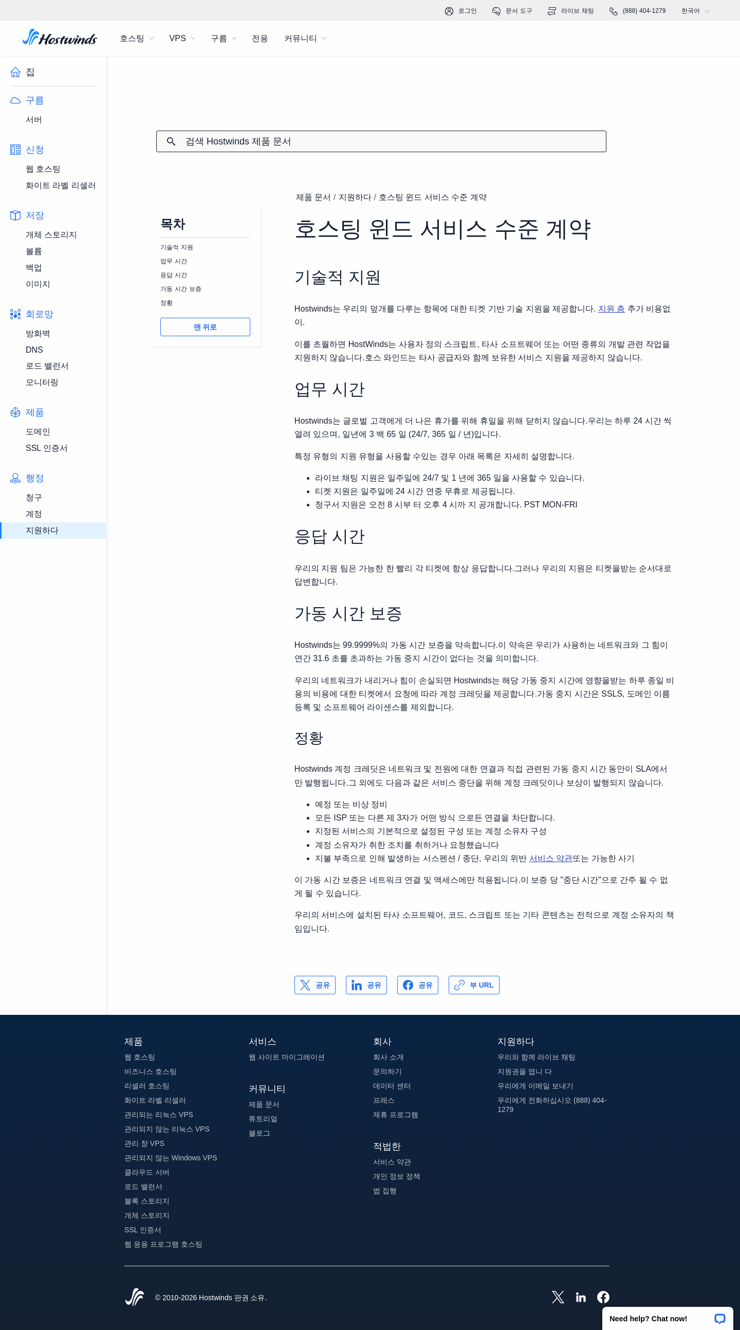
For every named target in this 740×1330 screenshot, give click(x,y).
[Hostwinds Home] (134, 1298)
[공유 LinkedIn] (366, 985)
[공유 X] (315, 985)
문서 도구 (512, 11)
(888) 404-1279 (637, 11)
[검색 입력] (396, 142)
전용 (260, 38)
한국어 (697, 11)
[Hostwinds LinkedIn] (575, 1298)
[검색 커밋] (171, 141)
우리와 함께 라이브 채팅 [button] (536, 1057)
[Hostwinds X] (553, 1298)
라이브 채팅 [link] (571, 11)
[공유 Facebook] (417, 985)
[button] (668, 1315)
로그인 (461, 11)
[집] (60, 38)
